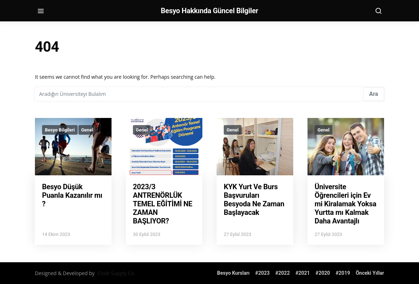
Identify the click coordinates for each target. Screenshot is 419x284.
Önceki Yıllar (370, 273)
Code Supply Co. (116, 273)
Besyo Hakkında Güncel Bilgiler (209, 10)
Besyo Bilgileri (60, 130)
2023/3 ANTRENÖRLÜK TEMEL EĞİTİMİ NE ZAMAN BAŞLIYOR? (162, 203)
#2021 (302, 273)
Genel (87, 130)
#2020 (323, 273)
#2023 (262, 273)
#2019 (343, 273)
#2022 (282, 273)
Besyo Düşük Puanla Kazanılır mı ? (72, 195)
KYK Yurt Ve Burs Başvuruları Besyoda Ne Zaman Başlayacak (254, 199)
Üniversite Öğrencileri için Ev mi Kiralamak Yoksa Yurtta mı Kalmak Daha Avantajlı (345, 203)
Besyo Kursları (233, 273)
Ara (373, 94)
